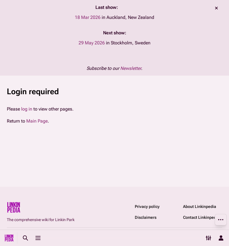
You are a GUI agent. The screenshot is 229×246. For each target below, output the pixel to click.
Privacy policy (147, 206)
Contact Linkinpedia (201, 217)
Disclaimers (145, 217)
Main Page (37, 121)
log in (26, 109)
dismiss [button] (216, 8)
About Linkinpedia (199, 206)
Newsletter (130, 68)
